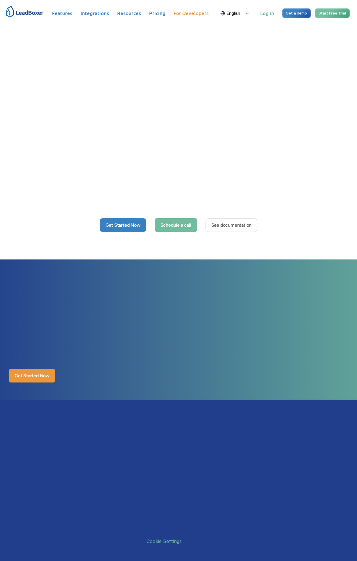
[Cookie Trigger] (164, 541)
